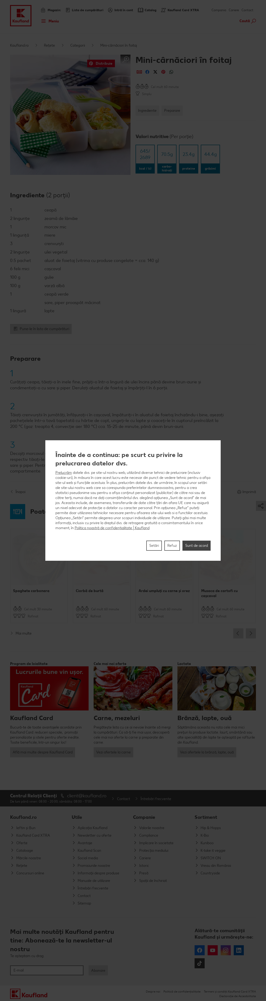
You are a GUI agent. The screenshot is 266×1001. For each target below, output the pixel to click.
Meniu (48, 21)
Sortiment (206, 817)
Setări (154, 545)
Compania (219, 10)
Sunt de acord (196, 545)
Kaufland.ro (19, 45)
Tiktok (200, 963)
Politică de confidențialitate (182, 991)
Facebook (200, 950)
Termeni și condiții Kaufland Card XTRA (230, 991)
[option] (39, 576)
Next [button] (251, 633)
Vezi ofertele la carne (113, 752)
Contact (247, 10)
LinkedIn (239, 950)
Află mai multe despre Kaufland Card (43, 752)
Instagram (226, 950)
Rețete (49, 45)
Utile (77, 817)
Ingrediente (147, 110)
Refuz (172, 545)
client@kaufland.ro (86, 795)
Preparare (172, 110)
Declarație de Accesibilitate (237, 996)
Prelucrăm (63, 472)
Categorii (77, 45)
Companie (144, 817)
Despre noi (153, 991)
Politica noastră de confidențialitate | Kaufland (112, 528)
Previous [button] (238, 633)
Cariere (234, 10)
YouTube (213, 950)
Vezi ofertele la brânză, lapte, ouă (207, 752)
